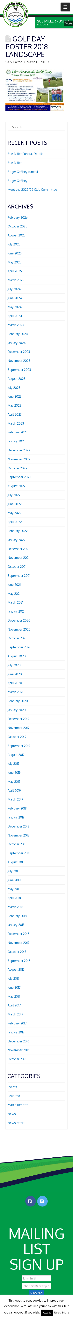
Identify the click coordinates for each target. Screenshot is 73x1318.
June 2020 (15, 674)
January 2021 (16, 611)
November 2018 (18, 835)
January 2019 (16, 817)
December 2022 (19, 450)
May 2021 (14, 594)
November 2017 (18, 943)
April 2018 (14, 898)
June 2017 (14, 987)
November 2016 (18, 1050)
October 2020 (17, 638)
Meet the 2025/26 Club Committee (32, 189)
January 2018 (16, 925)
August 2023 (16, 379)
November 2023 (19, 361)
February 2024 (18, 334)
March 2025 (16, 280)
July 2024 (14, 289)
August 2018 (16, 862)
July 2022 (14, 495)
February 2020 (18, 701)
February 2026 (18, 217)
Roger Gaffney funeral (23, 172)
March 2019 (15, 799)
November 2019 (18, 728)
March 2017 (15, 1014)
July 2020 (14, 665)
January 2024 (17, 343)
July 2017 (13, 978)
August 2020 (17, 656)
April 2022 (15, 522)
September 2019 (19, 746)
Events (12, 1087)
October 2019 (17, 737)
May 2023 (14, 405)
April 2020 (15, 683)
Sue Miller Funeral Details (25, 154)
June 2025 (15, 253)
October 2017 (17, 952)
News (12, 1114)
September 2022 (19, 477)
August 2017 (16, 969)
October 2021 (17, 567)
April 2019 (14, 790)
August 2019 (16, 755)
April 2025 (15, 271)
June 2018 (14, 880)
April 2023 (15, 414)
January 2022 (17, 540)
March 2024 (16, 325)
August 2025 (17, 235)
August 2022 (17, 486)
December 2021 (18, 549)
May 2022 (14, 513)
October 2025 (17, 226)
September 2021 (19, 576)
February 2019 (17, 808)
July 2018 (13, 871)
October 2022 (17, 468)
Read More (61, 1312)
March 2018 (15, 907)
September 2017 (19, 961)
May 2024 (15, 307)
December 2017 (18, 934)
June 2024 (15, 298)
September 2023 (19, 370)
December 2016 (18, 1041)
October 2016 (17, 1059)
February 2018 (17, 916)
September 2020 (19, 647)
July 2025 (14, 244)
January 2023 (16, 441)
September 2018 (19, 853)
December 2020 (19, 620)
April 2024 (15, 316)
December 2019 (18, 719)
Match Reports (18, 1105)
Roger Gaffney (17, 181)
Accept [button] (47, 1312)
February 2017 (17, 1023)
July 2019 (13, 763)
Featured (14, 1096)
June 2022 (15, 504)
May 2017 (14, 996)
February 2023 (17, 432)
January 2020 (17, 710)
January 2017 (16, 1032)
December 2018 (18, 826)
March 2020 (16, 692)
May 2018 (14, 889)
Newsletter (15, 1123)
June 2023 (14, 396)
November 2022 (19, 459)
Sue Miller (15, 163)
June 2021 (14, 585)
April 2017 (14, 1005)
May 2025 (14, 262)
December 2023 (19, 352)
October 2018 (17, 844)
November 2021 (18, 558)
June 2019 (14, 772)
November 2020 (19, 629)
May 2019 (14, 781)
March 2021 (15, 602)
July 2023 (14, 388)
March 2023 (16, 423)
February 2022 (18, 531)
